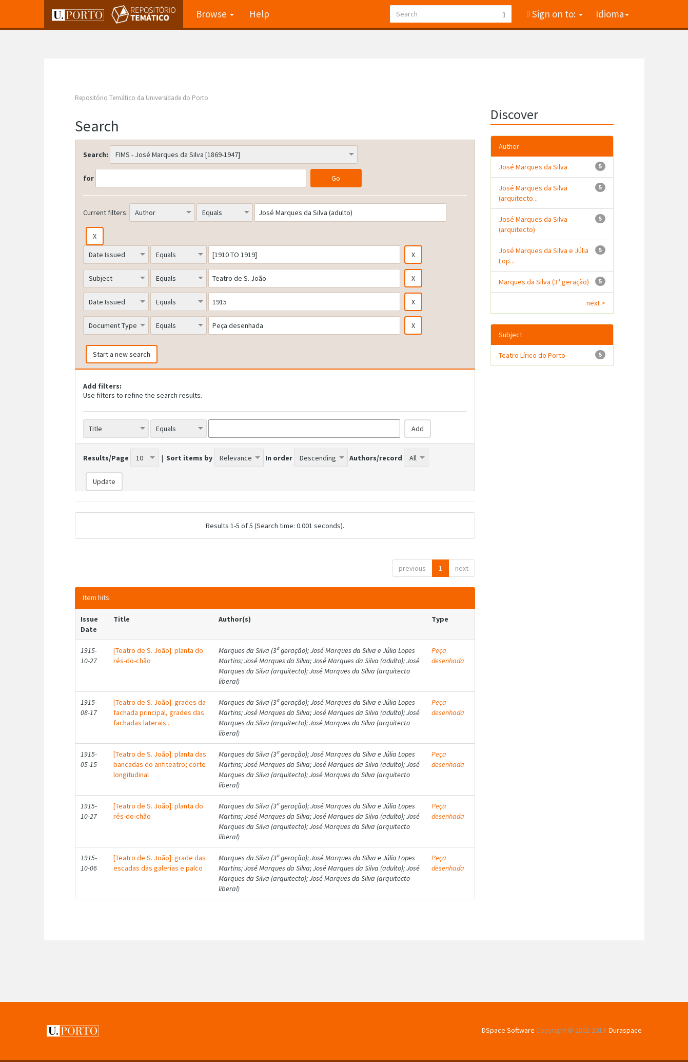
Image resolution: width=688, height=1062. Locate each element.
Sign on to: (556, 14)
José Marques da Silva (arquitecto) (533, 224)
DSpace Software (508, 1030)
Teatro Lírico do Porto (532, 355)
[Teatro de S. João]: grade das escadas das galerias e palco (159, 863)
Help (259, 14)
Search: (95, 154)
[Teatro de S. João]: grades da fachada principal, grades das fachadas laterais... (159, 712)
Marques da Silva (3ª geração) (544, 281)
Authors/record (375, 457)
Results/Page (106, 457)
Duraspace (625, 1030)
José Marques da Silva (533, 166)
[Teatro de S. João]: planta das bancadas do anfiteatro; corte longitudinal (159, 764)
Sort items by (189, 457)
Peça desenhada (447, 655)
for (88, 178)
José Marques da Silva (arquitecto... (533, 193)
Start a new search (121, 354)
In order (278, 457)
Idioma (612, 14)
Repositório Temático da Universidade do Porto (141, 97)
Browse (215, 14)
